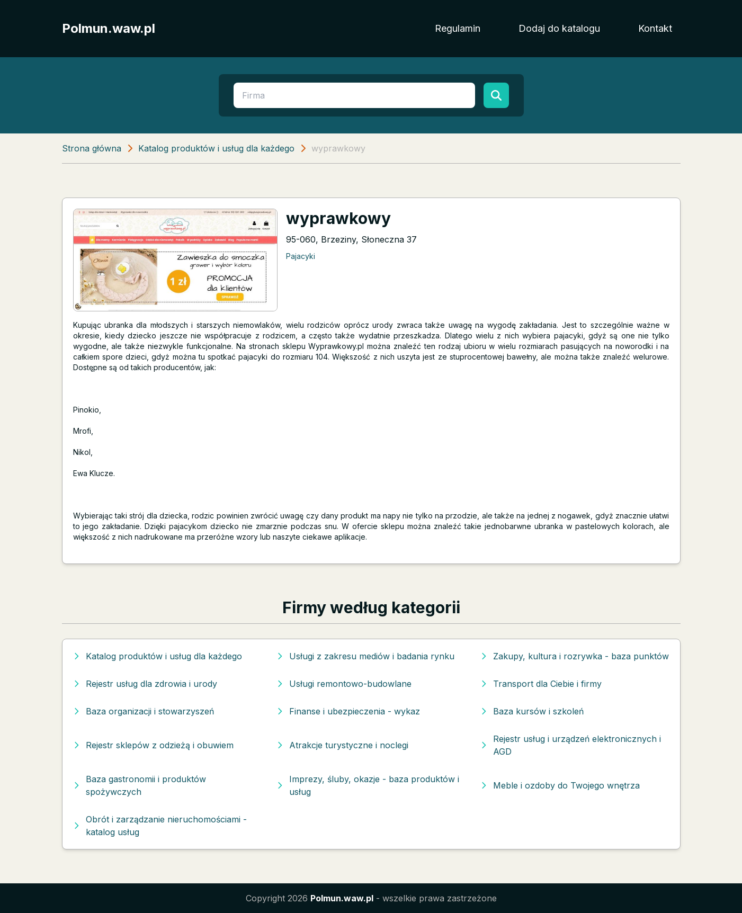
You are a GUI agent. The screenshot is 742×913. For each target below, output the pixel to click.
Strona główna (91, 148)
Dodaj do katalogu (559, 28)
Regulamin (457, 28)
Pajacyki (300, 256)
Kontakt (655, 28)
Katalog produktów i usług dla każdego (216, 148)
